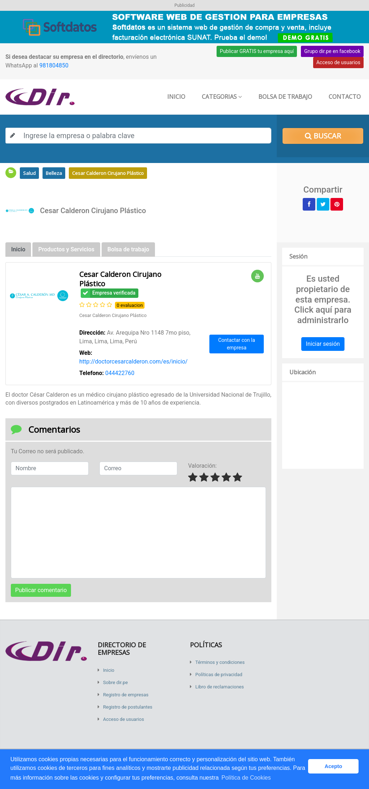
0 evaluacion (130, 305)
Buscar (323, 136)
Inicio (176, 97)
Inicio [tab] (18, 249)
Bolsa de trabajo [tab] (128, 249)
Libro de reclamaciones (219, 686)
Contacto (345, 97)
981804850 (53, 65)
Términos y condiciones (220, 662)
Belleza (54, 173)
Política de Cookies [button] (246, 778)
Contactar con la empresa (236, 344)
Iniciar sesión (323, 343)
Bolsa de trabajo (285, 97)
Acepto (333, 766)
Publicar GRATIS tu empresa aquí (257, 51)
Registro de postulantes (127, 707)
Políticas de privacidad (218, 674)
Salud (29, 173)
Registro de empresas (125, 694)
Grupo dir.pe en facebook (332, 51)
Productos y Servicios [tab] (66, 249)
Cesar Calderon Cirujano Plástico (108, 173)
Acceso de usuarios (338, 62)
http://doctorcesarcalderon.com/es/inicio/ (133, 361)
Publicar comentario (41, 590)
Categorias (222, 97)
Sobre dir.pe (115, 682)
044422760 (119, 373)
